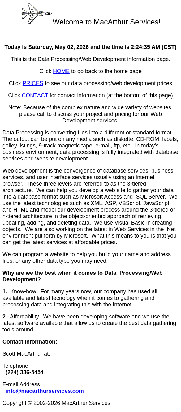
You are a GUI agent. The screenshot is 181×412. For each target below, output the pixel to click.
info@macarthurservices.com (45, 391)
